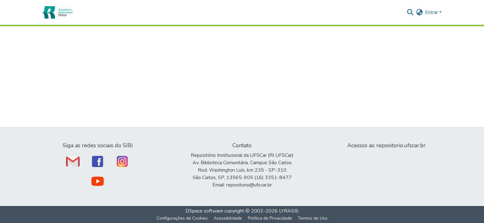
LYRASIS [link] (288, 211)
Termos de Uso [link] (313, 218)
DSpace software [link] (204, 211)
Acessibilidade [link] (228, 218)
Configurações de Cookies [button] (182, 218)
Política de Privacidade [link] (270, 218)
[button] (57, 12)
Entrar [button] (432, 12)
